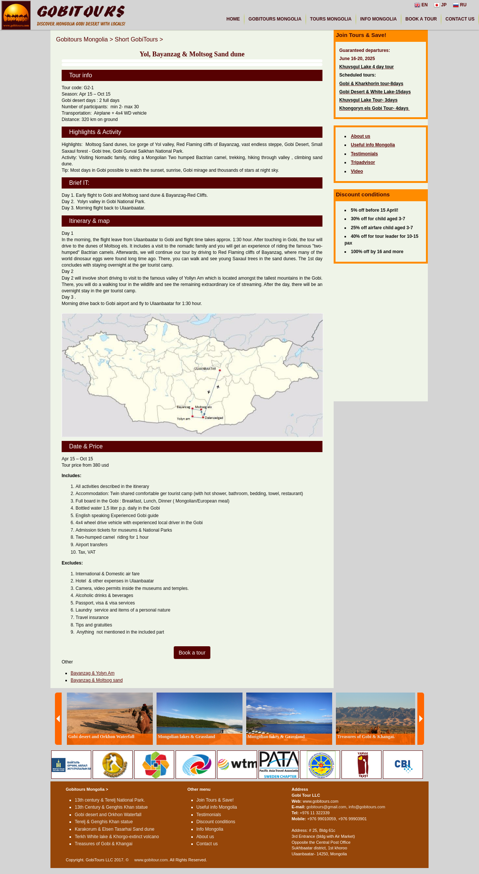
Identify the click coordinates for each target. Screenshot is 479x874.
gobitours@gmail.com (326, 807)
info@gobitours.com (367, 807)
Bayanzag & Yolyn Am (92, 673)
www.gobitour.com (151, 860)
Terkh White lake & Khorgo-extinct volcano (117, 836)
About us (205, 836)
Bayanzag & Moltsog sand (97, 680)
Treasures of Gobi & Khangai (103, 843)
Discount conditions (216, 821)
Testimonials (209, 814)
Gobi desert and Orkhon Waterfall (108, 814)
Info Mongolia (210, 829)
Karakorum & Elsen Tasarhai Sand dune (114, 829)
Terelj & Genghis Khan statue (104, 821)
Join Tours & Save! (215, 800)
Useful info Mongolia (217, 807)
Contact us (207, 843)
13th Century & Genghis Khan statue (111, 807)
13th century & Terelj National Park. (110, 800)
